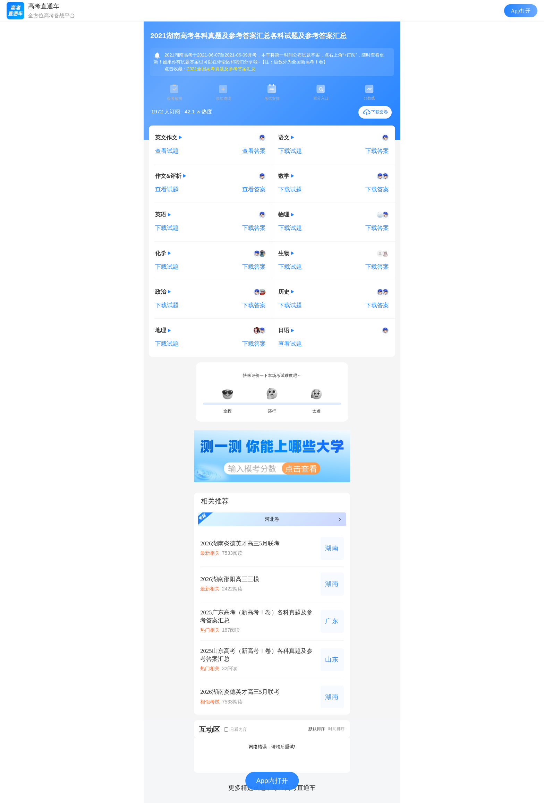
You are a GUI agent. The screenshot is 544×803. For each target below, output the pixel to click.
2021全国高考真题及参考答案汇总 (221, 68)
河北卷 (270, 518)
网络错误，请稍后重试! (272, 746)
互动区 (209, 729)
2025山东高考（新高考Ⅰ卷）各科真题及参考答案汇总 (256, 655)
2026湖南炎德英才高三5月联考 (240, 543)
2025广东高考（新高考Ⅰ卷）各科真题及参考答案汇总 (256, 616)
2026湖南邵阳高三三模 (229, 579)
